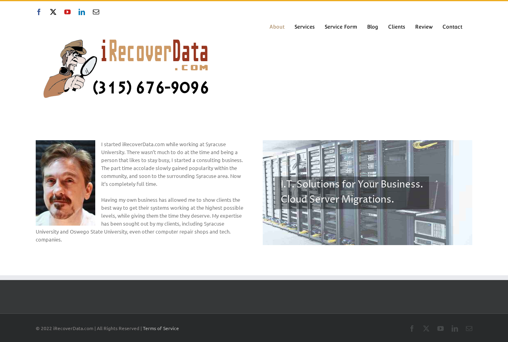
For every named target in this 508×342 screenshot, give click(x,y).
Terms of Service (161, 328)
